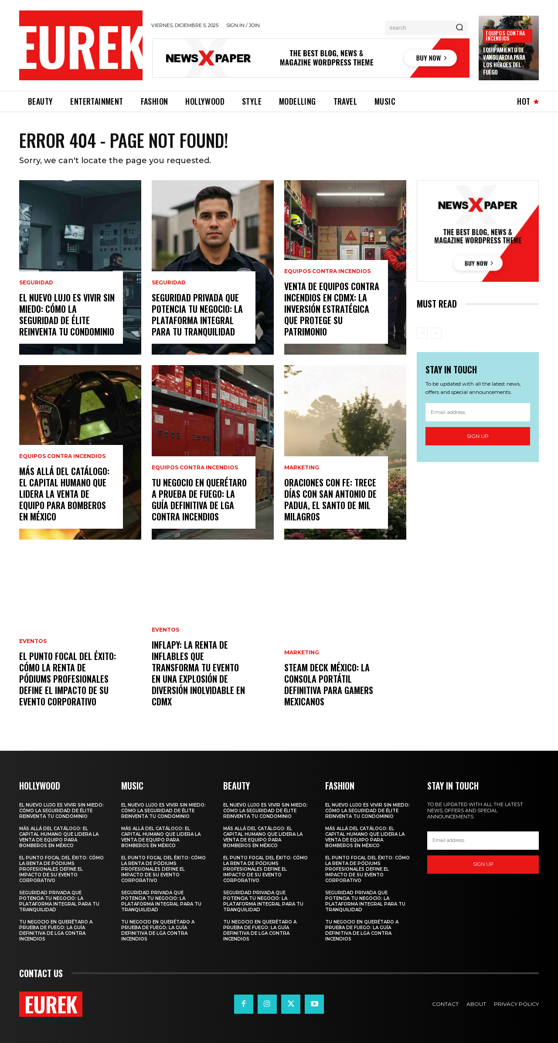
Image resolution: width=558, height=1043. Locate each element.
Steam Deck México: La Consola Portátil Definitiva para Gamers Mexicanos (328, 684)
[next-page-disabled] (436, 333)
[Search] (459, 28)
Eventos (33, 641)
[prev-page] (422, 333)
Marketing (301, 467)
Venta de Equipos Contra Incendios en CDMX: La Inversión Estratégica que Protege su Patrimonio (331, 309)
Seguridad (36, 282)
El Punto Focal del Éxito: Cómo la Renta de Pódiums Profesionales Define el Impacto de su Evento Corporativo (67, 679)
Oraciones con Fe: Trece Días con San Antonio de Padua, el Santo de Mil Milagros (330, 499)
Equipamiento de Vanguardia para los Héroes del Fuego (504, 60)
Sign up (478, 436)
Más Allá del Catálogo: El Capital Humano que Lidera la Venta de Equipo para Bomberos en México (64, 494)
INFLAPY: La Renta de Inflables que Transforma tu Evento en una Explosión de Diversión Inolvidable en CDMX (198, 673)
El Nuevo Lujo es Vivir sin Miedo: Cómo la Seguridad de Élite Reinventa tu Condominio (67, 314)
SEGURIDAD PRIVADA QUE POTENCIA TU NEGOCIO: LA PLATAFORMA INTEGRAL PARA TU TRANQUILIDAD (197, 314)
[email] (477, 412)
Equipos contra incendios (505, 35)
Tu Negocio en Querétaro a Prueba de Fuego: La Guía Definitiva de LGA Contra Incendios (199, 499)
